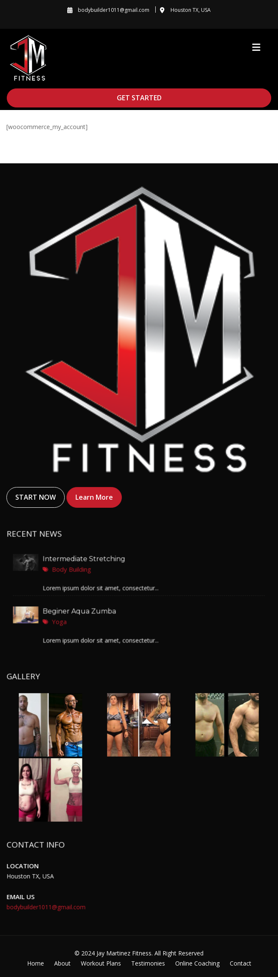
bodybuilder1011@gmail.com (47, 907)
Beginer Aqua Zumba (80, 611)
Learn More (94, 497)
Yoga (61, 621)
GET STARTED (139, 97)
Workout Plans (101, 963)
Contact (240, 963)
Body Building (73, 569)
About (62, 963)
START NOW (36, 497)
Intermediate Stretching (85, 559)
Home (35, 963)
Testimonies (148, 963)
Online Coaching (197, 963)
